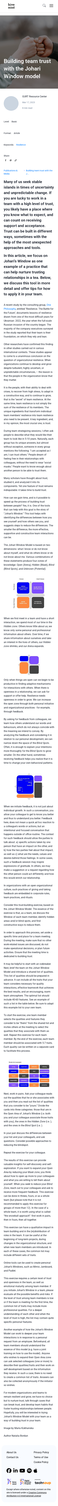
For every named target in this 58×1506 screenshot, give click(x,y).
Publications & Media (10, 172)
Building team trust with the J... (39, 172)
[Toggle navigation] (51, 6)
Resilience (21, 145)
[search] (44, 5)
